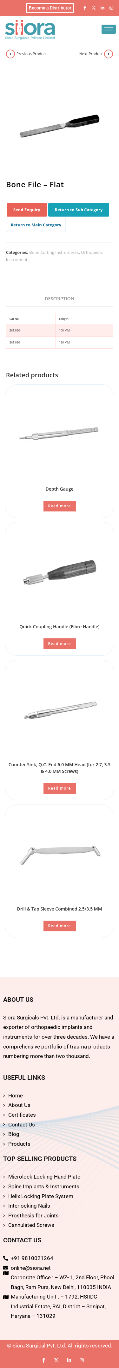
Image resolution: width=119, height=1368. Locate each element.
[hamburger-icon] (109, 29)
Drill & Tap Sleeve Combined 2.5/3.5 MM (59, 909)
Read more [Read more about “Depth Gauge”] (59, 506)
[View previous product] (10, 54)
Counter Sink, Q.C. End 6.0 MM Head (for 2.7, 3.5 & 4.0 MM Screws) (60, 768)
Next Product (91, 54)
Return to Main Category (36, 225)
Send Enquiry (26, 209)
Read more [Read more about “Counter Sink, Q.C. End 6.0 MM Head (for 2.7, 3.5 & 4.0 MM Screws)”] (59, 788)
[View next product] (108, 54)
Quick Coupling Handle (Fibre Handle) (59, 627)
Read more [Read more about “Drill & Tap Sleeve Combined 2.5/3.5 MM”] (59, 926)
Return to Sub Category (79, 209)
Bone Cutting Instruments (54, 252)
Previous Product (32, 54)
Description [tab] (59, 299)
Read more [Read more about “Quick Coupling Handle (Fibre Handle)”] (59, 643)
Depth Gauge (59, 489)
